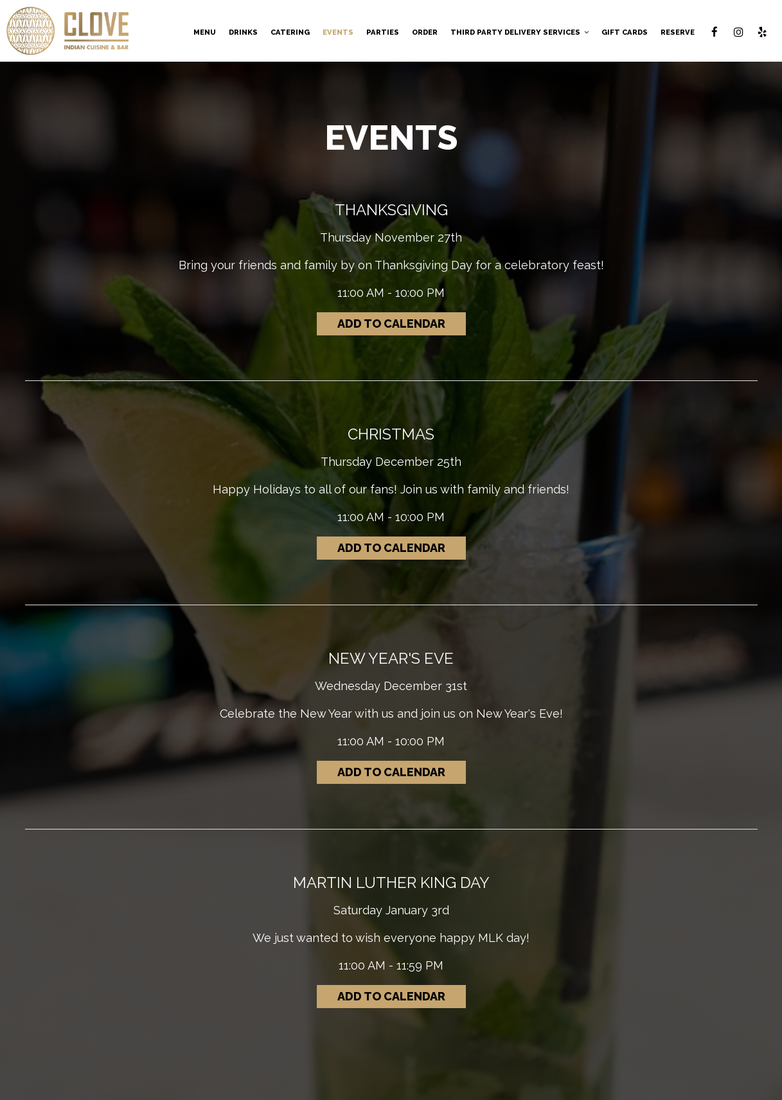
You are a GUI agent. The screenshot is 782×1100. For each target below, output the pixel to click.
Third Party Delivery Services (519, 32)
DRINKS (243, 32)
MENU (204, 32)
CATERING (290, 32)
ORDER (425, 32)
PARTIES (382, 32)
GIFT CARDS (624, 32)
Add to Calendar (391, 323)
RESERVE (678, 32)
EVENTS (338, 32)
